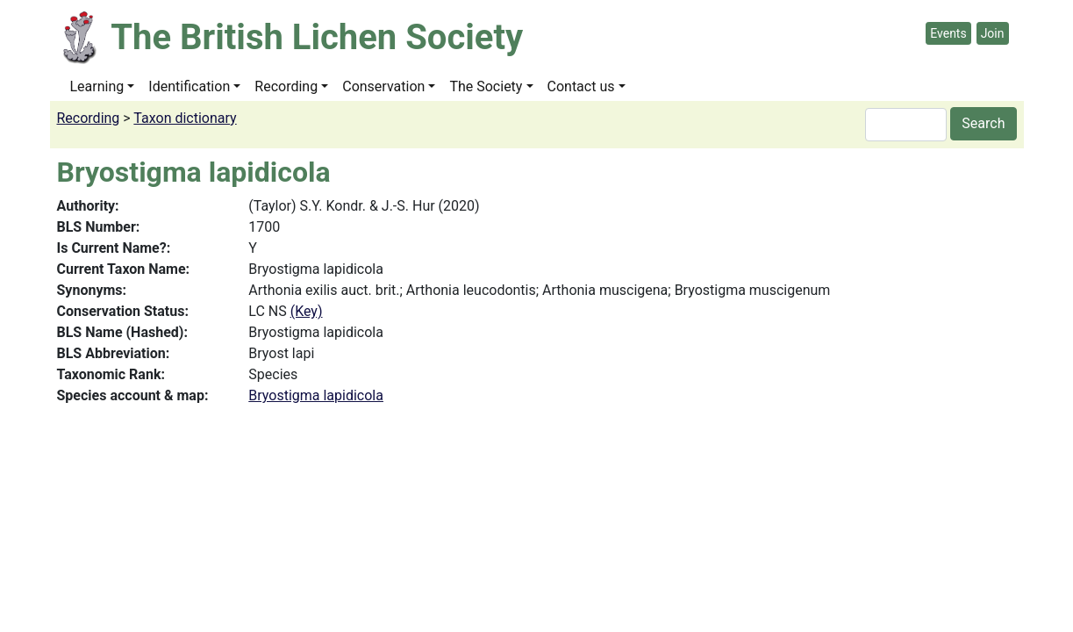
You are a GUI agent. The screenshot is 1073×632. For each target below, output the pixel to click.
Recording (286, 86)
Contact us (581, 86)
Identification (189, 86)
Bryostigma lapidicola (315, 395)
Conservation (383, 86)
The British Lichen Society (317, 37)
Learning (97, 86)
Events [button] (948, 33)
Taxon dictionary (184, 118)
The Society (485, 86)
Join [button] (993, 33)
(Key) (306, 311)
